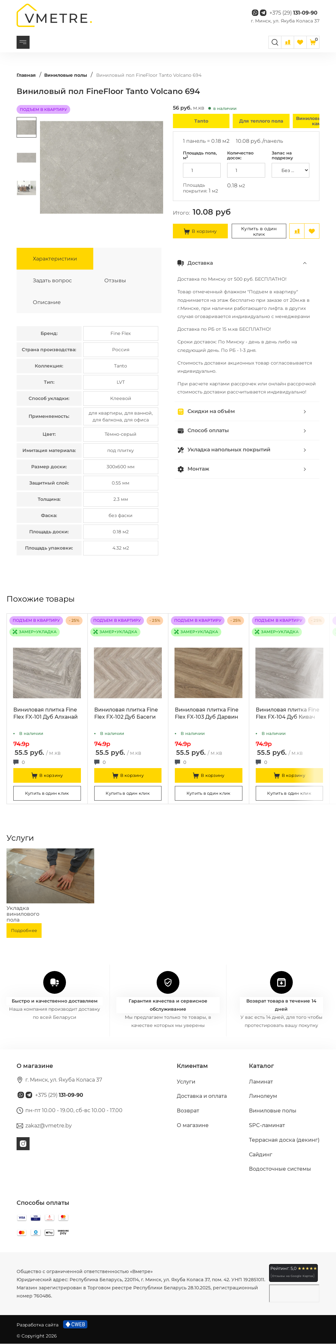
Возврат (188, 1111)
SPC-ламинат (267, 1126)
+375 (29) (293, 13)
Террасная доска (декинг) (284, 1140)
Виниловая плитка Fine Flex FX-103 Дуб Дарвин (207, 713)
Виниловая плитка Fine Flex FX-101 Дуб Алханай (45, 713)
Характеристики (55, 259)
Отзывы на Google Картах (292, 1276)
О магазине (193, 1126)
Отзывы (115, 280)
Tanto (201, 121)
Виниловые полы (272, 1111)
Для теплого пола (261, 121)
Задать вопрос (52, 280)
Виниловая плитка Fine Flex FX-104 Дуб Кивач (287, 713)
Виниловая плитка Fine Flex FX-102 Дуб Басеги (126, 713)
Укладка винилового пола (22, 914)
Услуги (186, 1082)
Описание (47, 302)
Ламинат (261, 1082)
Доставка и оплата (202, 1096)
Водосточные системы (280, 1169)
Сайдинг (260, 1154)
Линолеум (263, 1096)
